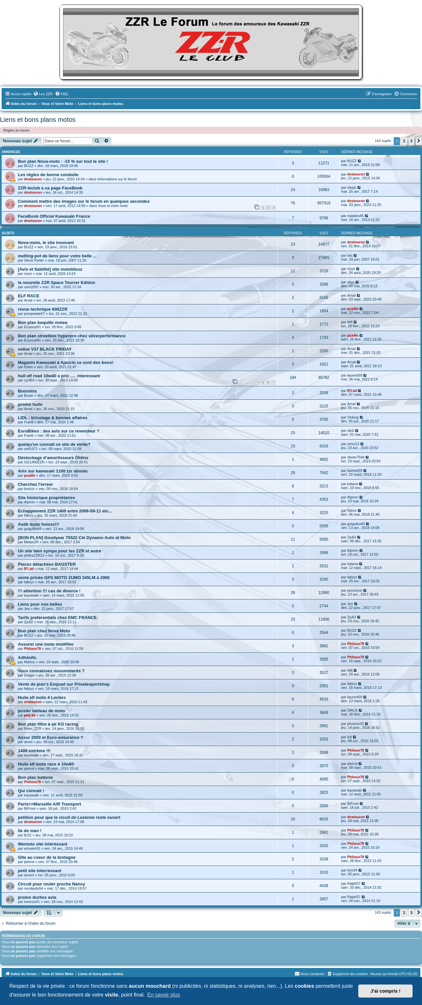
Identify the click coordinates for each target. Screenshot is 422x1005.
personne (354, 590)
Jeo (27, 609)
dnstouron (33, 179)
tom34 (352, 870)
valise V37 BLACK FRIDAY (45, 349)
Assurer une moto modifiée (45, 644)
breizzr (29, 489)
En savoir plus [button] (163, 995)
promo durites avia (37, 897)
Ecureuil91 (32, 327)
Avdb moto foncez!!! (38, 524)
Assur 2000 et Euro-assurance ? (50, 737)
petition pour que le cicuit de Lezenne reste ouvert (69, 817)
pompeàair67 (34, 314)
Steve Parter (34, 260)
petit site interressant (39, 870)
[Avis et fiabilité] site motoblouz (50, 269)
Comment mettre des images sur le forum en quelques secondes (84, 201)
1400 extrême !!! (34, 750)
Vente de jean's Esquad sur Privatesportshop (64, 684)
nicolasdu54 (33, 888)
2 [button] (404, 140)
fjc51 (28, 835)
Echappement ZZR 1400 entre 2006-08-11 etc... (65, 511)
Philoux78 (32, 649)
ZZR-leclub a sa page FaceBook (50, 188)
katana (352, 484)
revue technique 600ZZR (42, 309)
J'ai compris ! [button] (386, 991)
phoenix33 (355, 724)
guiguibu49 (33, 529)
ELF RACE (28, 295)
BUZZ (28, 166)
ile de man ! (30, 830)
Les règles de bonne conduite (48, 174)
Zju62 (351, 537)
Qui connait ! (31, 790)
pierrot (29, 768)
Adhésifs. (27, 657)
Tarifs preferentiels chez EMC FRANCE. (58, 617)
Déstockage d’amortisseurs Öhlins (53, 457)
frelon (28, 367)
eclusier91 (32, 848)
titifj (350, 322)
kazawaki (31, 595)
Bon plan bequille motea (42, 322)
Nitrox (28, 515)
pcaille (352, 309)
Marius (29, 662)
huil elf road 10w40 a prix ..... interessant (59, 375)
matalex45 (355, 216)
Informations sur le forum (117, 179)
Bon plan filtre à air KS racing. (48, 724)
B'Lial (352, 391)
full (349, 737)
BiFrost (29, 808)
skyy (350, 282)
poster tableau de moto (41, 710)
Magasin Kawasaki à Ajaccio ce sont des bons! (65, 362)
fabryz (29, 582)
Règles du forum (16, 130)
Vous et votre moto (113, 206)
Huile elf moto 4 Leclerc (42, 697)
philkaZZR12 (34, 555)
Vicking (353, 417)
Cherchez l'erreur (35, 484)
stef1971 (31, 449)
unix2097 (31, 287)
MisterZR (31, 542)
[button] (418, 141)
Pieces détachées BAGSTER (47, 564)
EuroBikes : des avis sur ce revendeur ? (58, 431)
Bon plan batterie (35, 777)
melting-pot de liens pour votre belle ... (57, 255)
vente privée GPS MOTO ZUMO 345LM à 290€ (64, 577)
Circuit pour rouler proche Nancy (51, 884)
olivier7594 (355, 457)
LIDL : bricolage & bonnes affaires (52, 417)
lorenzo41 (32, 902)
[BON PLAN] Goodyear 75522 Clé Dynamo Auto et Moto (74, 537)
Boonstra (27, 391)
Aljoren (29, 502)
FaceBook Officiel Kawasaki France (54, 216)
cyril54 (29, 380)
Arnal (28, 300)
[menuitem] (43, 94)
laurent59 (354, 375)
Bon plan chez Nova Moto (44, 630)
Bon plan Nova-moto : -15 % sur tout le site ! (63, 161)
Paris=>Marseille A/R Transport (49, 804)
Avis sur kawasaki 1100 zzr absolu (52, 471)
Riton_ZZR (32, 728)
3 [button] (411, 140)
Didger (29, 675)
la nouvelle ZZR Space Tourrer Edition (56, 282)
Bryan (28, 395)
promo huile (30, 404)
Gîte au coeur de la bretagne (46, 857)
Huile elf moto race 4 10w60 (46, 764)
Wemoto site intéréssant (42, 844)
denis (28, 742)
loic (350, 255)
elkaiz (351, 187)
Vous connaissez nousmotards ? (51, 670)
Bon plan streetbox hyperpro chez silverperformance (71, 335)
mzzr (28, 274)
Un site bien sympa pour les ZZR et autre (59, 550)
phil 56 (29, 715)
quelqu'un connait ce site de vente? (54, 444)
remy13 (353, 444)
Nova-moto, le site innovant (46, 242)
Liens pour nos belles (40, 604)
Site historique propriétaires (46, 497)
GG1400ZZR (34, 462)
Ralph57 (354, 883)
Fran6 (28, 422)
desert (29, 875)
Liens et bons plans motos (37, 119)
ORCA (352, 710)
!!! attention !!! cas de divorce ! (49, 590)
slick (350, 430)
